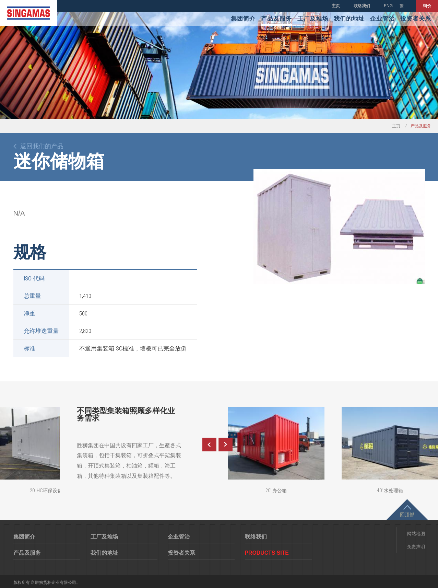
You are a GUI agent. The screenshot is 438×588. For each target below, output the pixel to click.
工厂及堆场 (312, 18)
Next (225, 444)
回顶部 (407, 514)
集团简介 (243, 18)
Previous (209, 444)
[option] (339, 226)
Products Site (267, 553)
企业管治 (382, 18)
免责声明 (416, 546)
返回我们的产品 (41, 146)
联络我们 (362, 5)
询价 (427, 5)
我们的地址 (349, 18)
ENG (388, 5)
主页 (336, 5)
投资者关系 (415, 18)
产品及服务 (276, 18)
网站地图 (416, 533)
